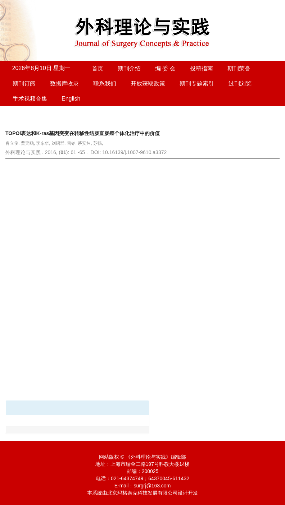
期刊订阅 (24, 83)
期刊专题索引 (197, 83)
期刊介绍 (129, 68)
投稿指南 (201, 68)
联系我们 (104, 83)
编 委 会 (165, 68)
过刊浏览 (240, 83)
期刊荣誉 (238, 68)
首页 (97, 68)
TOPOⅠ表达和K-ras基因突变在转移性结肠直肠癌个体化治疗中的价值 (82, 133)
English (71, 99)
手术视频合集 (30, 99)
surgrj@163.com (152, 485)
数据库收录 (64, 83)
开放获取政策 (148, 83)
